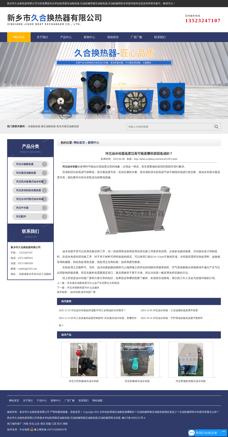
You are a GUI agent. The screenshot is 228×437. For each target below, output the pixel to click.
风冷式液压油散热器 (67, 126)
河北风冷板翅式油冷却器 (29, 181)
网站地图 (97, 400)
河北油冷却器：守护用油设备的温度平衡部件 (172, 318)
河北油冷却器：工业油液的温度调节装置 (169, 310)
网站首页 (79, 142)
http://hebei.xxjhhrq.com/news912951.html (155, 159)
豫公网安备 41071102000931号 (48, 429)
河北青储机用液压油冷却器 (191, 381)
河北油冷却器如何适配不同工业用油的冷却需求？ (92, 310)
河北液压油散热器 (26, 173)
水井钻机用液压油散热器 (65, 3)
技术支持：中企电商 (18, 429)
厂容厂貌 (70, 400)
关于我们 (28, 400)
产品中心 (42, 400)
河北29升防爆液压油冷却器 (84, 381)
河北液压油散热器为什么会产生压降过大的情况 (93, 283)
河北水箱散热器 (24, 164)
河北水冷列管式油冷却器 (29, 199)
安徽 (48, 423)
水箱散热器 (34, 126)
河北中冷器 (22, 207)
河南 (25, 423)
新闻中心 (93, 142)
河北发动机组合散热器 (28, 190)
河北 (31, 423)
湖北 (42, 423)
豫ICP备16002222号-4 (133, 418)
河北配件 (21, 216)
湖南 (65, 423)
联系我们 (84, 400)
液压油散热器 (48, 126)
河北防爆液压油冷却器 (137, 381)
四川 (59, 423)
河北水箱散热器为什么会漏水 (83, 287)
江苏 (53, 423)
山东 (37, 423)
